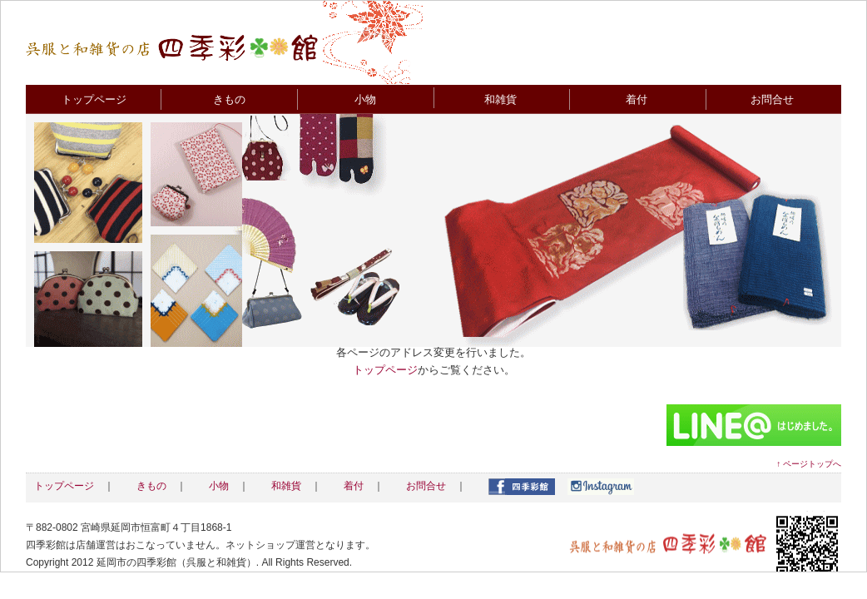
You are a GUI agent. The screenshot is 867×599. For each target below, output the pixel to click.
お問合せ (772, 99)
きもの (229, 99)
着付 (636, 99)
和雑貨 (500, 99)
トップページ (94, 99)
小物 (365, 99)
